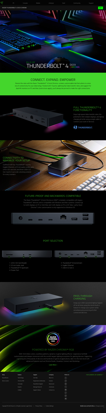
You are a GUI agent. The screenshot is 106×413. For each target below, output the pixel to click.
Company (51, 374)
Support (35, 374)
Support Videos (37, 390)
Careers (51, 381)
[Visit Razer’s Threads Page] (65, 384)
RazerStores (5, 377)
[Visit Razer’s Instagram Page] (65, 381)
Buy (100, 8)
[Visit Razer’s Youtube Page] (65, 390)
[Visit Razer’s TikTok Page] (65, 392)
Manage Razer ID (37, 387)
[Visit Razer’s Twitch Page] (65, 395)
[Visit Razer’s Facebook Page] (65, 378)
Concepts (20, 384)
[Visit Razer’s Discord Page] (65, 398)
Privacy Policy (38, 406)
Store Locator (5, 381)
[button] (104, 3)
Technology (21, 377)
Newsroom (51, 384)
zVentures (51, 387)
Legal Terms (29, 406)
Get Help (35, 377)
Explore (19, 374)
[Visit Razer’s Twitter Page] (65, 387)
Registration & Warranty (39, 381)
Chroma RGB (21, 381)
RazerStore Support (38, 384)
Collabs (19, 390)
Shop (3, 374)
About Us (51, 377)
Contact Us (51, 390)
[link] (1, 3)
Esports (20, 387)
